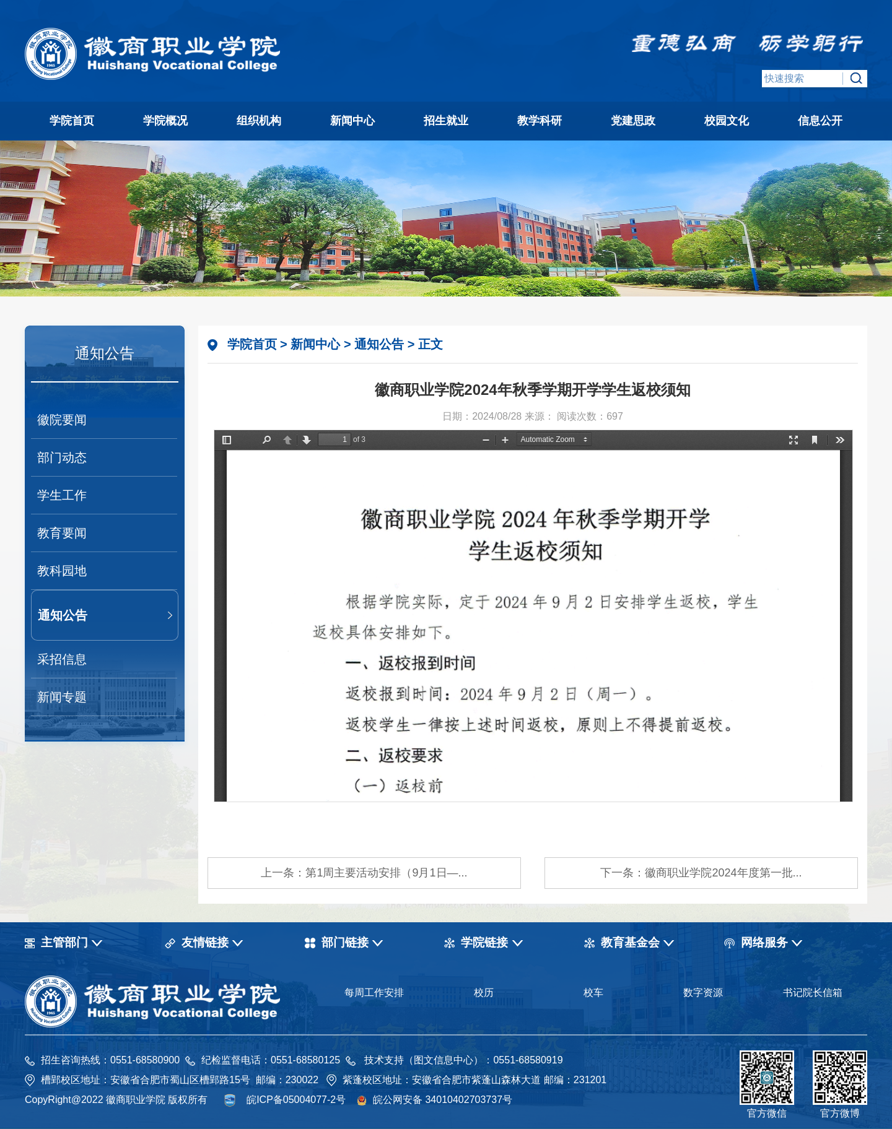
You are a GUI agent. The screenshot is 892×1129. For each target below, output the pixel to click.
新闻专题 (62, 697)
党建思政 (633, 121)
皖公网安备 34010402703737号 (442, 1099)
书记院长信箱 (812, 992)
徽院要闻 (62, 419)
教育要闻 (62, 533)
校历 (484, 992)
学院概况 (165, 121)
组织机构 (259, 121)
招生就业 (446, 121)
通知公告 (62, 615)
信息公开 (820, 121)
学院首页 (72, 121)
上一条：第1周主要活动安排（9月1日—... (364, 873)
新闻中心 (352, 121)
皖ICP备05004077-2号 (296, 1099)
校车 (593, 992)
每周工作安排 (374, 992)
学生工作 (62, 495)
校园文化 (726, 121)
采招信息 (62, 659)
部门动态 (62, 457)
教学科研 (539, 121)
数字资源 (703, 992)
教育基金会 (630, 942)
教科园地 (62, 570)
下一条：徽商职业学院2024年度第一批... (701, 873)
